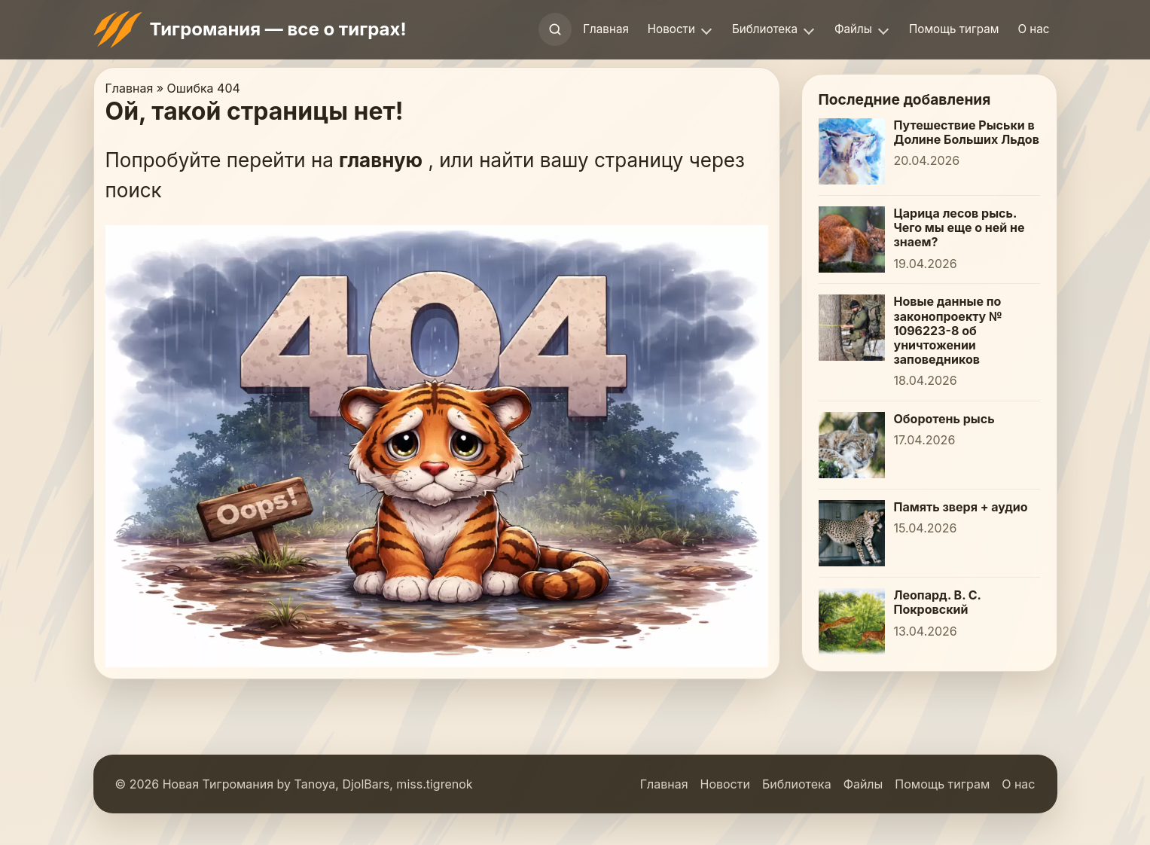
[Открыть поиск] (555, 29)
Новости (671, 29)
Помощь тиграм (954, 29)
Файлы (853, 29)
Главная (606, 29)
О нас (1033, 29)
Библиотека (765, 29)
